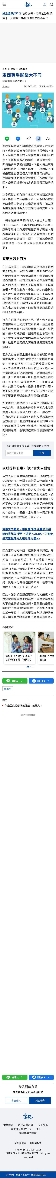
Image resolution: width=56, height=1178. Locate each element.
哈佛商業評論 (25, 1125)
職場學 (7, 688)
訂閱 (42, 453)
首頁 (6, 68)
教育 (14, 68)
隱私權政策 (36, 1143)
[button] (28, 667)
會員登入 (16, 1100)
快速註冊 (40, 1100)
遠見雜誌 (8, 1125)
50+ (38, 1129)
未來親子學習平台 (21, 1129)
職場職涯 (23, 68)
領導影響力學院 (28, 1133)
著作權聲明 (20, 1143)
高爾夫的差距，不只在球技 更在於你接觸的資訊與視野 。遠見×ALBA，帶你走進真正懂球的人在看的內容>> (27, 533)
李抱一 (5, 86)
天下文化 (43, 1125)
